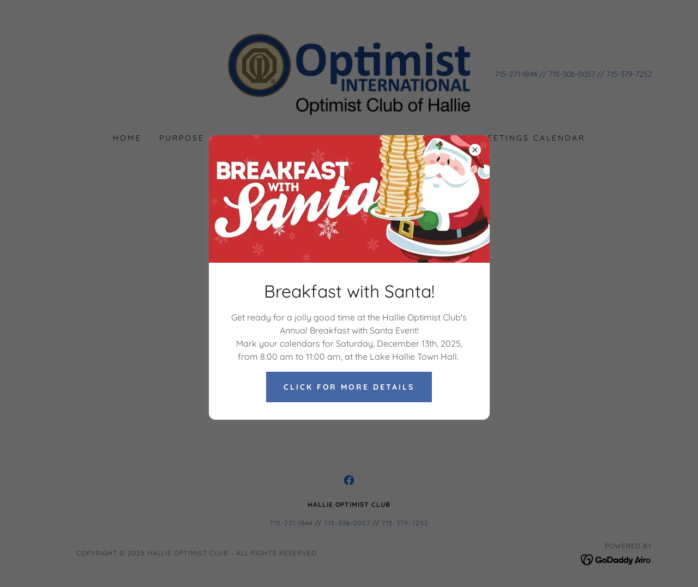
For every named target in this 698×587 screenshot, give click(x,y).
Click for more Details (349, 387)
